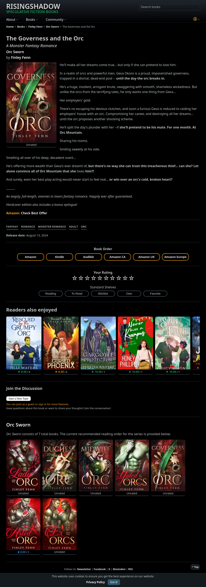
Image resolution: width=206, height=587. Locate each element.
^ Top (195, 567)
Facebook (100, 569)
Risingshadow (33, 8)
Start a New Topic (18, 398)
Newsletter (84, 569)
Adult (73, 226)
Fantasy (12, 226)
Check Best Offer (34, 213)
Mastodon (119, 569)
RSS (130, 569)
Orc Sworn (15, 51)
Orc (84, 226)
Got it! (113, 582)
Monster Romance (52, 226)
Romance (28, 226)
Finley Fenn (21, 57)
